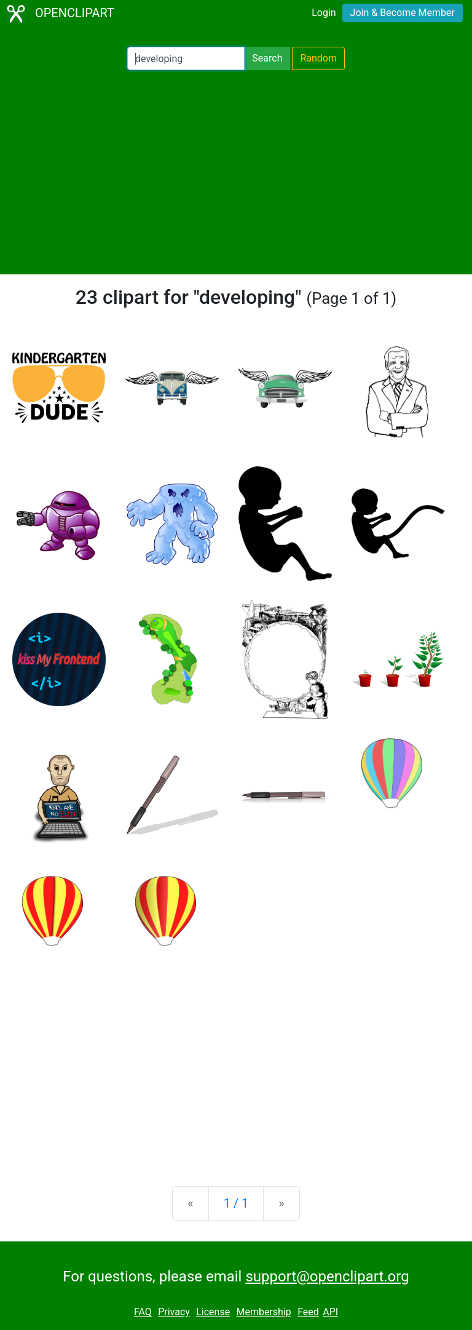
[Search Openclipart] (186, 58)
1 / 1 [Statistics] (236, 1203)
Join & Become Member (402, 12)
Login (324, 12)
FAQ (143, 1312)
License (213, 1312)
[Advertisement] (236, 172)
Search (267, 58)
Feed (308, 1312)
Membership (263, 1312)
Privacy (174, 1312)
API (330, 1312)
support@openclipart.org (327, 1276)
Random (318, 58)
